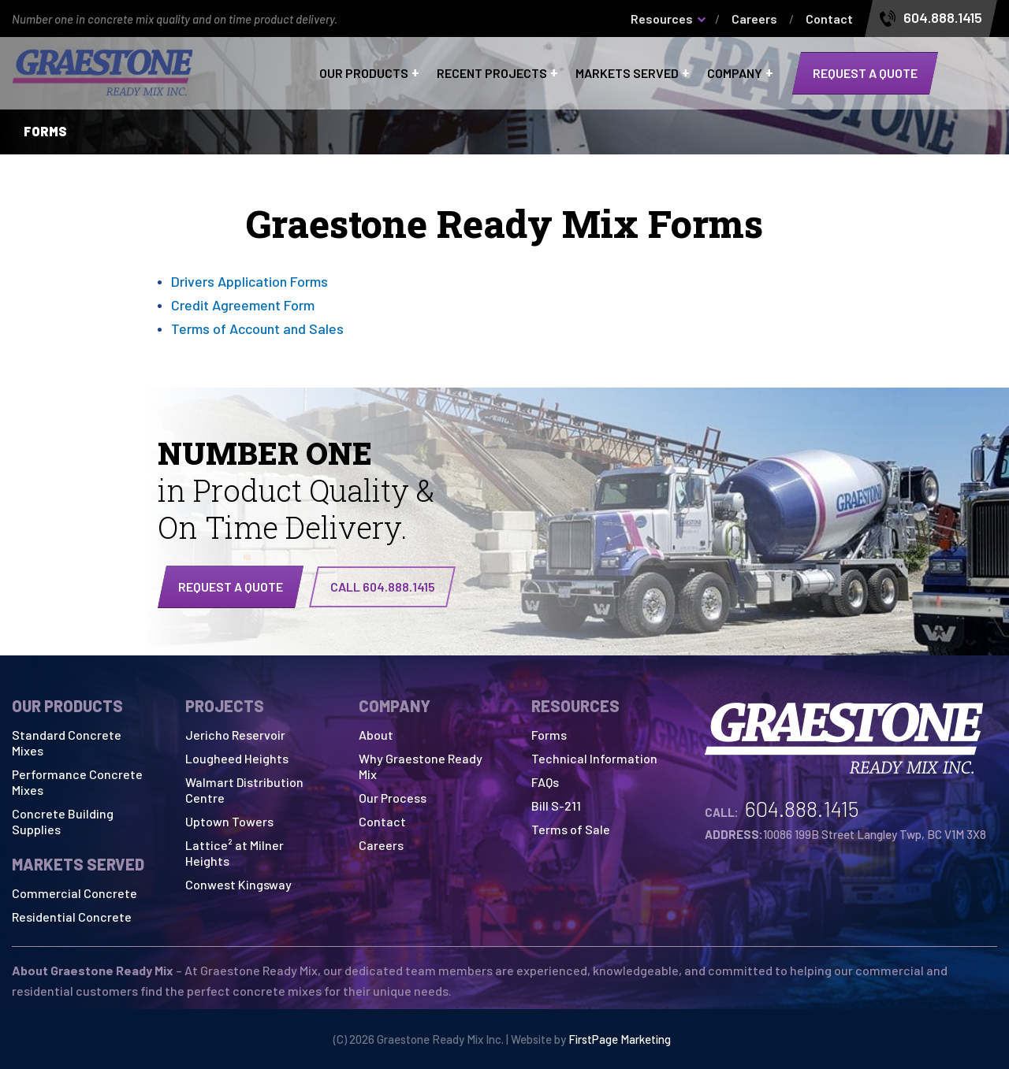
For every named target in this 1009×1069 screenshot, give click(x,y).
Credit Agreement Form (243, 305)
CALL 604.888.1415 (382, 586)
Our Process (392, 797)
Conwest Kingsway (238, 884)
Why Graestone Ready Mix (420, 766)
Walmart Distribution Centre (244, 789)
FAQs (545, 781)
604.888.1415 (942, 18)
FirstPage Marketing (619, 1039)
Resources (662, 18)
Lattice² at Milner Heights (234, 852)
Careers (754, 18)
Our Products (363, 73)
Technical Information (594, 758)
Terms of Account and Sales (257, 328)
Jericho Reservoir (235, 734)
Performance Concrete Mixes (77, 781)
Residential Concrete (72, 916)
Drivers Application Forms (249, 281)
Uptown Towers (229, 821)
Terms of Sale (570, 829)
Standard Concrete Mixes (66, 742)
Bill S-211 (556, 805)
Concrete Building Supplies (63, 821)
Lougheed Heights (237, 758)
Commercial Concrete (74, 892)
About (376, 734)
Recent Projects (492, 73)
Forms (549, 734)
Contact (829, 18)
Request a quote (865, 72)
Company (734, 73)
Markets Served (627, 73)
